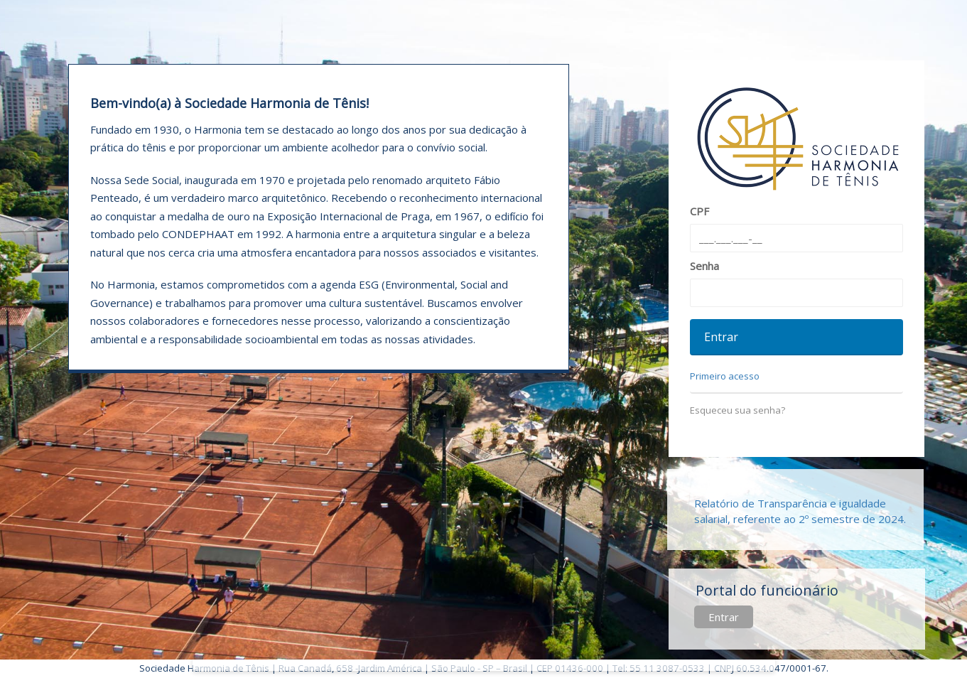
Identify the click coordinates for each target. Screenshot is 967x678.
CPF (699, 211)
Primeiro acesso (725, 376)
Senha (704, 266)
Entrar (723, 617)
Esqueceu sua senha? (737, 410)
